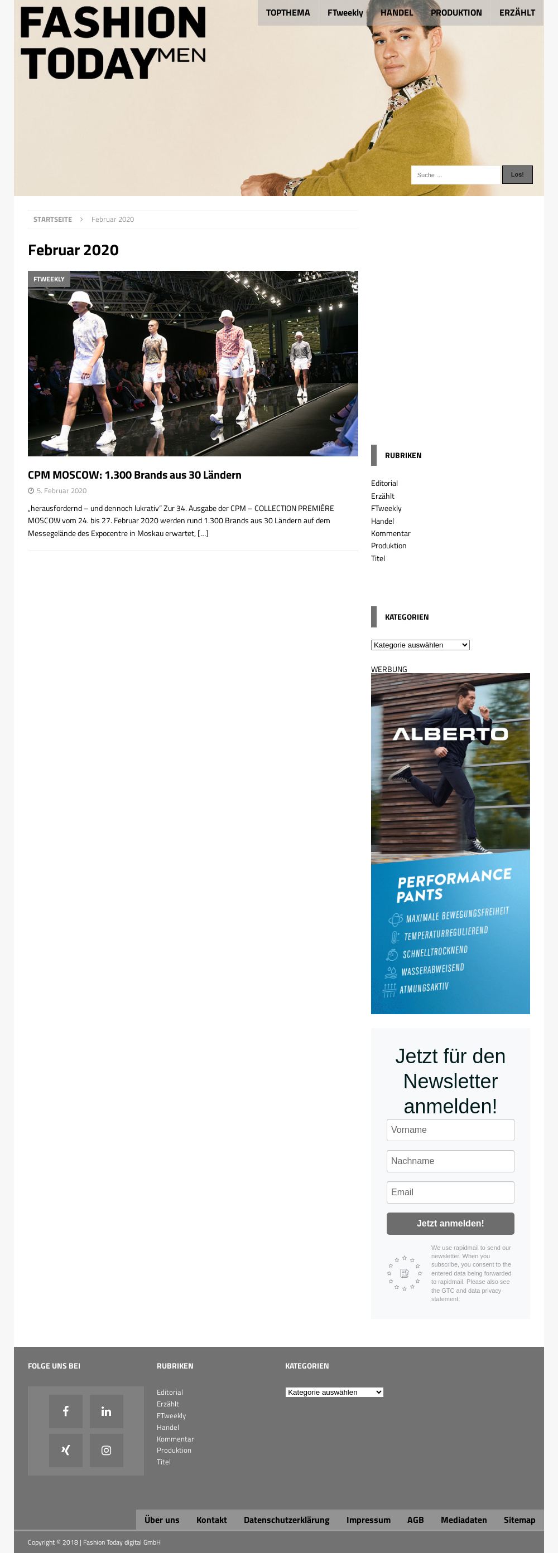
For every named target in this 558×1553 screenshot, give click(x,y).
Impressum (369, 1519)
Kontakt (211, 1519)
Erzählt (383, 496)
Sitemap (520, 1519)
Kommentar (391, 533)
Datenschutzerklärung (287, 1519)
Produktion (389, 545)
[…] (203, 533)
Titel (378, 558)
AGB (415, 1519)
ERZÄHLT (517, 12)
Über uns (162, 1519)
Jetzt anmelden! (450, 1223)
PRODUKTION (456, 12)
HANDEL (397, 12)
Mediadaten (464, 1519)
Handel (382, 521)
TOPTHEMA (288, 12)
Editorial (384, 483)
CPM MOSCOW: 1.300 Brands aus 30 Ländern (135, 474)
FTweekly (345, 12)
